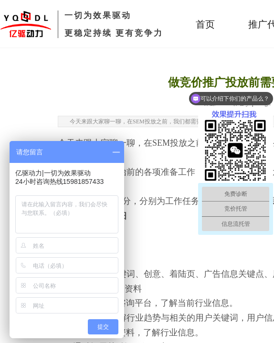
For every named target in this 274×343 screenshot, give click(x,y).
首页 (205, 24)
